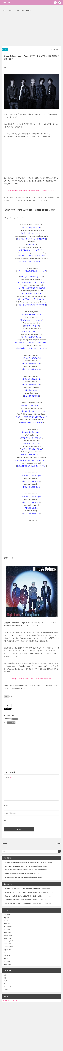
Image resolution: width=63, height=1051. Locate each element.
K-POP (5, 989)
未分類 (5, 981)
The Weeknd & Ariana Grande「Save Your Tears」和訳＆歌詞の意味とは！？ (27, 870)
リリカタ (7, 3)
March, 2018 (7, 964)
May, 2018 (6, 958)
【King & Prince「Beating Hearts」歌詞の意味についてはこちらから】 (31, 190)
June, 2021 (7, 915)
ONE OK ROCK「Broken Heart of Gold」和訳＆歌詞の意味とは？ (24, 877)
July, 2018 (6, 952)
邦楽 (5, 975)
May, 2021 (6, 917)
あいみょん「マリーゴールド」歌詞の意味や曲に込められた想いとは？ (25, 892)
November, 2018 (8, 941)
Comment (7, 777)
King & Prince (11, 722)
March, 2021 (7, 923)
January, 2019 (7, 938)
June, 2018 (7, 955)
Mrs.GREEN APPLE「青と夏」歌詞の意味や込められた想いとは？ (24, 903)
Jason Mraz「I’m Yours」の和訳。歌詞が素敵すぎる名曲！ (22, 899)
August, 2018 (7, 949)
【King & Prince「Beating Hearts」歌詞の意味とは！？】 (31, 678)
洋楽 (5, 978)
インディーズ (7, 986)
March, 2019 (7, 932)
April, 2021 (7, 920)
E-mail (6, 813)
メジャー (4, 49)
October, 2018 (7, 944)
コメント (7, 715)
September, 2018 (8, 947)
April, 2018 (7, 961)
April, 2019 (7, 929)
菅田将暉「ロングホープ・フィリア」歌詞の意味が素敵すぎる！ (23, 888)
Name (5, 805)
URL (5, 821)
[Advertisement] (31, 30)
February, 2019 (8, 935)
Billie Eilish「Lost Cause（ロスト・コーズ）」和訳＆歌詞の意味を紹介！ (26, 866)
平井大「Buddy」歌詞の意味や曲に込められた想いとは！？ (22, 873)
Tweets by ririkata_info (9, 1000)
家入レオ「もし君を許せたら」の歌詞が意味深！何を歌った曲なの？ (24, 896)
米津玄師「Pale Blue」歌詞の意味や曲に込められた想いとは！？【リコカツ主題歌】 (29, 862)
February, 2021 (8, 926)
